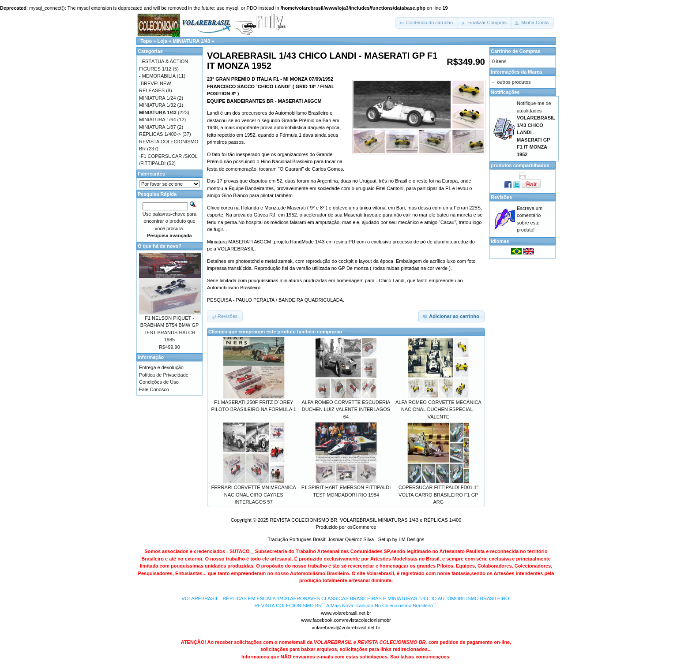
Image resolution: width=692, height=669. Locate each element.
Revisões (501, 197)
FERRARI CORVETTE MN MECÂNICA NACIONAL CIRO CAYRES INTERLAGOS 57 (253, 495)
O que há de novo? (159, 246)
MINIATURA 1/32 (157, 105)
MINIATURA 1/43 (191, 41)
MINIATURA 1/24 (157, 98)
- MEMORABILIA (157, 75)
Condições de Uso (159, 382)
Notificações (505, 92)
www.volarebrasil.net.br (346, 613)
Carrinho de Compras (515, 51)
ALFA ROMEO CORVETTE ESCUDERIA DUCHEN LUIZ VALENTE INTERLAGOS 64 (346, 409)
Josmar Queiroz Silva (351, 539)
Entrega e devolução (161, 367)
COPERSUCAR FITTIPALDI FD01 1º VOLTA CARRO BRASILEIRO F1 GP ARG (438, 495)
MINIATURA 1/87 (157, 127)
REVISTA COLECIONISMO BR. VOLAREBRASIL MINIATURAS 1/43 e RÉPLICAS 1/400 (365, 520)
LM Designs (411, 539)
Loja (162, 41)
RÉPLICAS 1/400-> (160, 134)
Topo (146, 41)
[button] (426, 23)
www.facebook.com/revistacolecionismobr (346, 620)
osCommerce (361, 527)
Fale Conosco (154, 389)
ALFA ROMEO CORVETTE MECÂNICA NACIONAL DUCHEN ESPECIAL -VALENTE (438, 409)
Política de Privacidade (163, 374)
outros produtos (513, 82)
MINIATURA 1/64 (157, 119)
